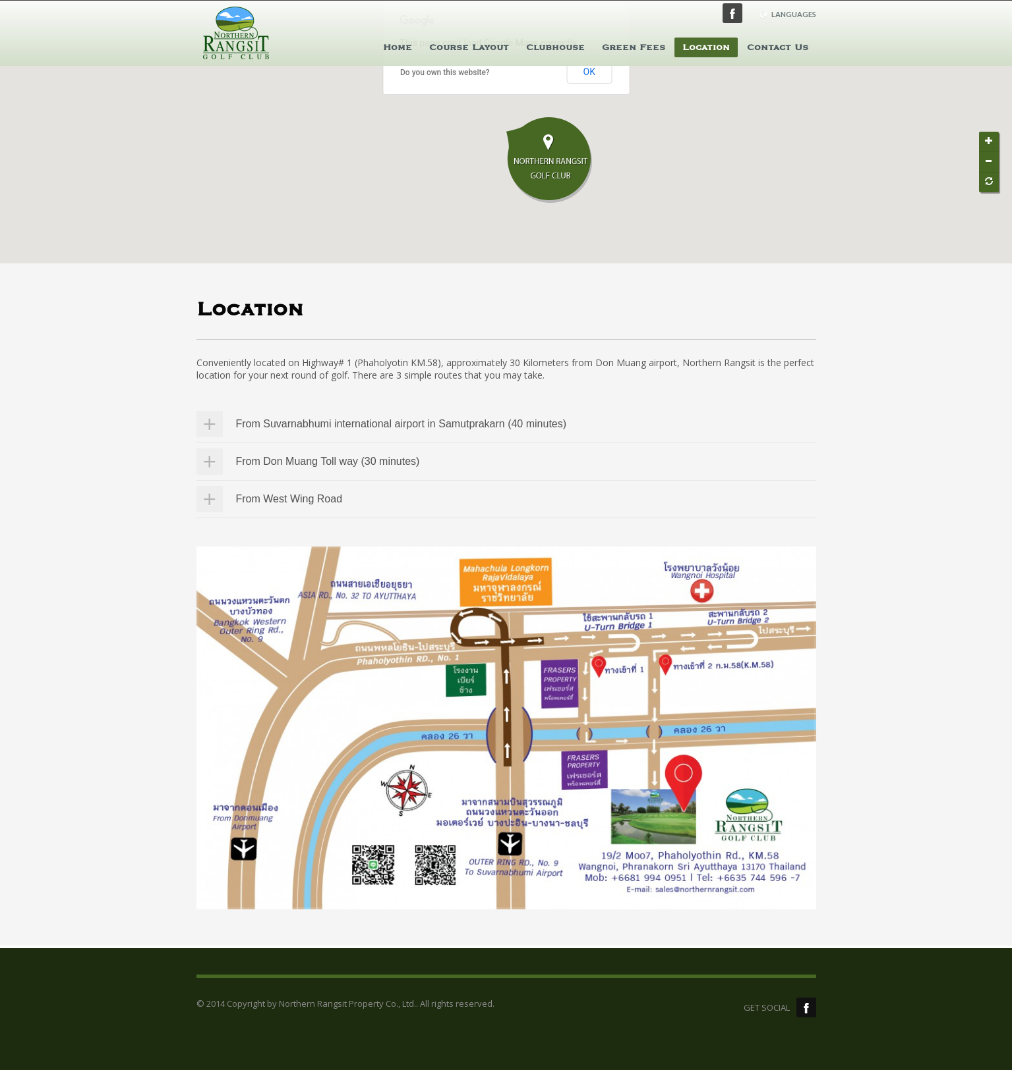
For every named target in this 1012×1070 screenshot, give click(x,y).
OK (589, 72)
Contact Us (777, 47)
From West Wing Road (289, 498)
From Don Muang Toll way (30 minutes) (328, 461)
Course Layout (469, 47)
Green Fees (633, 47)
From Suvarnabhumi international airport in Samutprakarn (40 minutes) (401, 423)
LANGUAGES (787, 14)
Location (706, 47)
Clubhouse (555, 47)
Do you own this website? (445, 72)
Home (397, 47)
